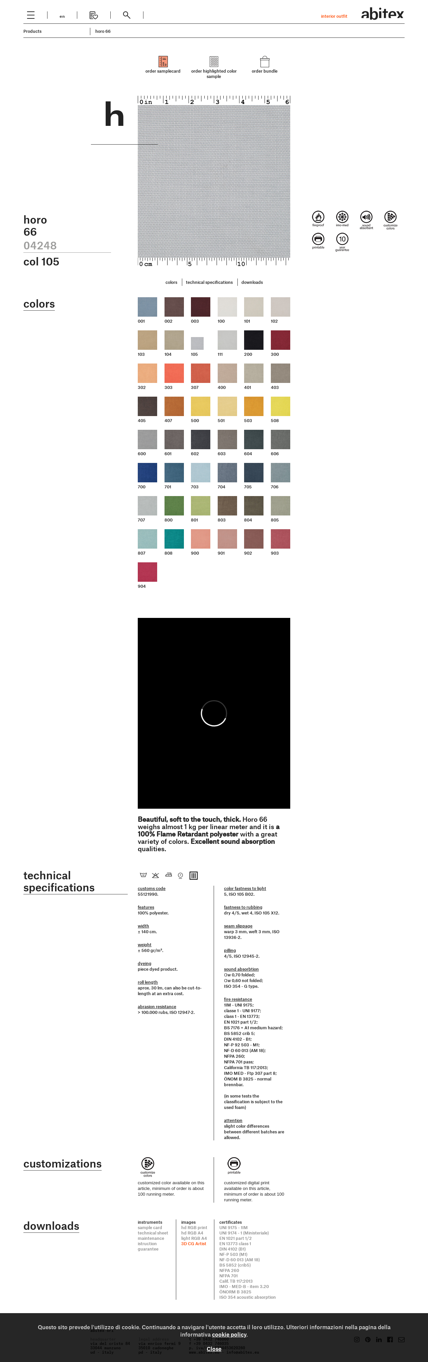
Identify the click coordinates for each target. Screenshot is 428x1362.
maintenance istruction (151, 1240)
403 (275, 387)
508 (275, 420)
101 (247, 321)
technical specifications (209, 282)
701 (168, 486)
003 (195, 321)
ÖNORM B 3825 (235, 1291)
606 (275, 453)
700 (141, 486)
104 (168, 354)
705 (248, 486)
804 (248, 520)
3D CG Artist (193, 1243)
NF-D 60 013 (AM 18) (239, 1259)
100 (221, 321)
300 (275, 354)
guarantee (148, 1249)
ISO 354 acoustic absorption (247, 1297)
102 (274, 321)
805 (275, 520)
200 (248, 354)
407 (168, 420)
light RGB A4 (194, 1238)
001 (141, 321)
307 (195, 387)
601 (168, 453)
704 (221, 486)
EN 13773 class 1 (235, 1243)
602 (195, 453)
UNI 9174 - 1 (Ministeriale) (244, 1232)
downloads (252, 282)
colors (171, 282)
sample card (150, 1227)
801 (194, 520)
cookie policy (229, 1334)
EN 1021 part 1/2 (235, 1238)
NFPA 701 (228, 1275)
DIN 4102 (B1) (232, 1249)
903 (275, 553)
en (62, 15)
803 (222, 520)
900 (195, 553)
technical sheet (153, 1232)
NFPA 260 (229, 1270)
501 (221, 420)
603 (222, 453)
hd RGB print (194, 1227)
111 (220, 354)
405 (142, 420)
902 (248, 553)
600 (142, 453)
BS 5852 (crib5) (235, 1265)
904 (142, 586)
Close (214, 1348)
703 (195, 486)
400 (222, 387)
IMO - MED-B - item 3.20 (244, 1286)
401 (247, 387)
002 (169, 321)
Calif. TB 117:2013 (236, 1281)
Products (32, 31)
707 (141, 520)
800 (169, 520)
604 (248, 453)
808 (169, 553)
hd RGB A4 (192, 1232)
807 (141, 553)
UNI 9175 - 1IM (233, 1227)
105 (194, 354)
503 (248, 420)
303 (169, 387)
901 (221, 553)
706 (275, 486)
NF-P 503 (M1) (233, 1254)
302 (142, 387)
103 (141, 354)
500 (195, 420)
